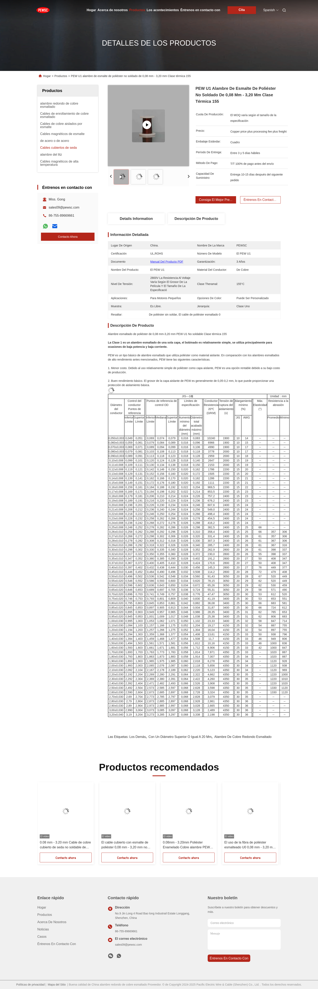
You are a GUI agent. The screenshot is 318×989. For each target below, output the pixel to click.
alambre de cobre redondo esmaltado (243, 737)
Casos (41, 936)
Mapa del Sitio (57, 984)
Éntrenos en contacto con (200, 10)
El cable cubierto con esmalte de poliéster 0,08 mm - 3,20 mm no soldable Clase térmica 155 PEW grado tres (125, 845)
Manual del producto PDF (166, 261)
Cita (242, 10)
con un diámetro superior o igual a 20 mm (180, 737)
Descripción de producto (196, 219)
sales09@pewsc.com (64, 207)
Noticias (43, 929)
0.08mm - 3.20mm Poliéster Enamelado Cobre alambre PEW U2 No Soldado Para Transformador (189, 845)
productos (44, 914)
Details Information (136, 219)
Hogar (91, 10)
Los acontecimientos (163, 10)
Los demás (137, 737)
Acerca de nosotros (113, 10)
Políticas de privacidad (30, 984)
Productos (137, 10)
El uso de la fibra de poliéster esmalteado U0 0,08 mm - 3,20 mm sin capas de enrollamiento (249, 845)
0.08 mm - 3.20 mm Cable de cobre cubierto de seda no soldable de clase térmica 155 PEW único (65, 845)
